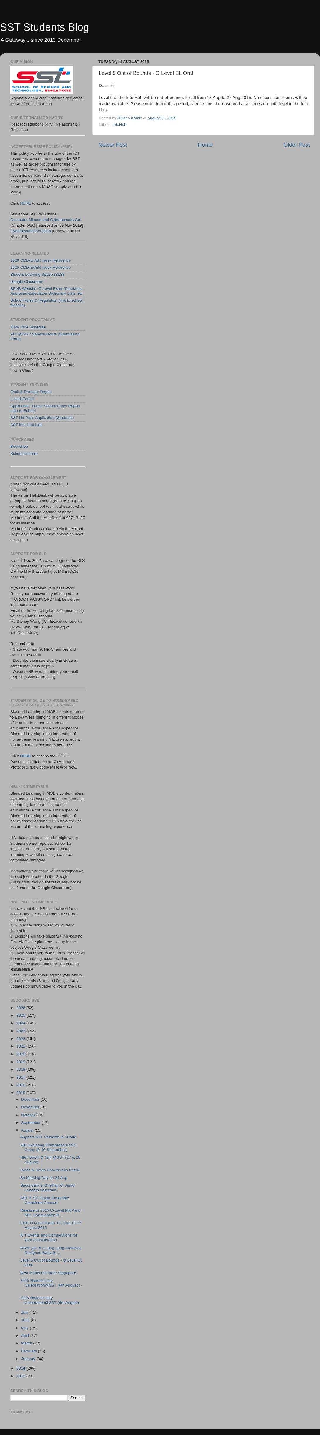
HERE (25, 203)
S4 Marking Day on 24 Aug (44, 1177)
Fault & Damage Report (31, 392)
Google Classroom (26, 281)
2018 (21, 1069)
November (31, 1107)
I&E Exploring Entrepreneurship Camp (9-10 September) (48, 1147)
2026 (21, 1007)
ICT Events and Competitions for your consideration (49, 1237)
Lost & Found (22, 399)
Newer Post (112, 145)
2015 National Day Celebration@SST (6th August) (49, 1300)
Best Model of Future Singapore (48, 1273)
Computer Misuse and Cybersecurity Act (45, 220)
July (25, 1312)
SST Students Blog (44, 27)
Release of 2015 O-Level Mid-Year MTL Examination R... (50, 1212)
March (27, 1343)
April (25, 1335)
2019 (21, 1062)
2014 (21, 1368)
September (31, 1122)
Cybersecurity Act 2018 (30, 231)
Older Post (297, 145)
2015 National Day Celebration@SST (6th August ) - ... (51, 1285)
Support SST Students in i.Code (48, 1137)
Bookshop (19, 446)
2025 (21, 1015)
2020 (21, 1054)
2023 (21, 1031)
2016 (21, 1085)
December (31, 1099)
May (25, 1328)
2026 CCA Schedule (28, 327)
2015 (21, 1092)
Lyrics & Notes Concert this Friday (50, 1170)
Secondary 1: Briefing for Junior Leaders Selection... (48, 1187)
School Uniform (23, 453)
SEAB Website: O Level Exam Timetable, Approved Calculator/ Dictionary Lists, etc (46, 290)
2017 (21, 1077)
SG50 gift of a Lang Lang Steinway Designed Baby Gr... (51, 1250)
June (26, 1320)
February (29, 1351)
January (28, 1359)
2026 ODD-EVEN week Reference (40, 260)
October (28, 1115)
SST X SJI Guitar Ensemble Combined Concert (44, 1200)
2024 (21, 1023)
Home (205, 145)
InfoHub (119, 124)
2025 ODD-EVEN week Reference (40, 267)
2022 (21, 1038)
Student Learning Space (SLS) (37, 274)
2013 (21, 1376)
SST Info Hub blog (26, 424)
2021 (21, 1046)
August (28, 1130)
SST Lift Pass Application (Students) (42, 417)
